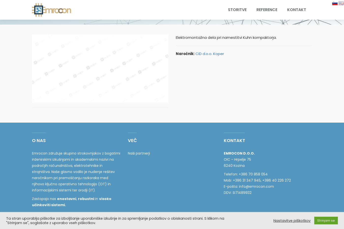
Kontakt (296, 10)
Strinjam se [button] (326, 220)
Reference (266, 10)
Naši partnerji (139, 153)
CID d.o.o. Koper (209, 53)
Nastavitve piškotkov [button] (292, 220)
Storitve (237, 10)
